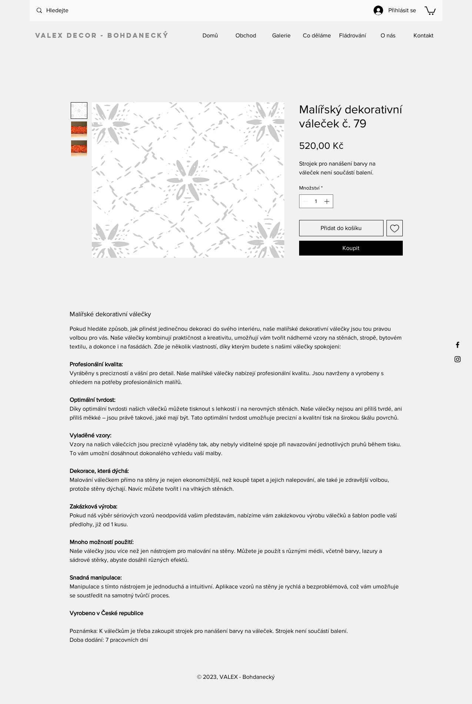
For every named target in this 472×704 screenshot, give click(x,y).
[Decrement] (304, 201)
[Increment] (327, 201)
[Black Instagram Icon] (457, 359)
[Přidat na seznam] (394, 228)
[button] (430, 10)
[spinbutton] (316, 201)
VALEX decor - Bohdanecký (102, 35)
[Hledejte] (66, 10)
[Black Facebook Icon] (457, 345)
